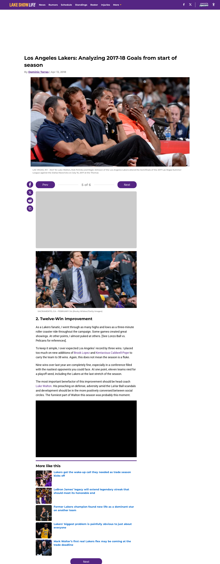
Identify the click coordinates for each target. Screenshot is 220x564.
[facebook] (184, 4)
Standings (81, 4)
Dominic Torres (38, 72)
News (42, 4)
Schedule (66, 4)
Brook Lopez (82, 352)
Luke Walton (44, 386)
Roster (94, 4)
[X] (190, 4)
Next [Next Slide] (127, 184)
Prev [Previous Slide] (45, 184)
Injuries (105, 4)
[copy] (30, 208)
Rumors (53, 4)
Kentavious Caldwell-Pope (112, 352)
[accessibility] (213, 4)
